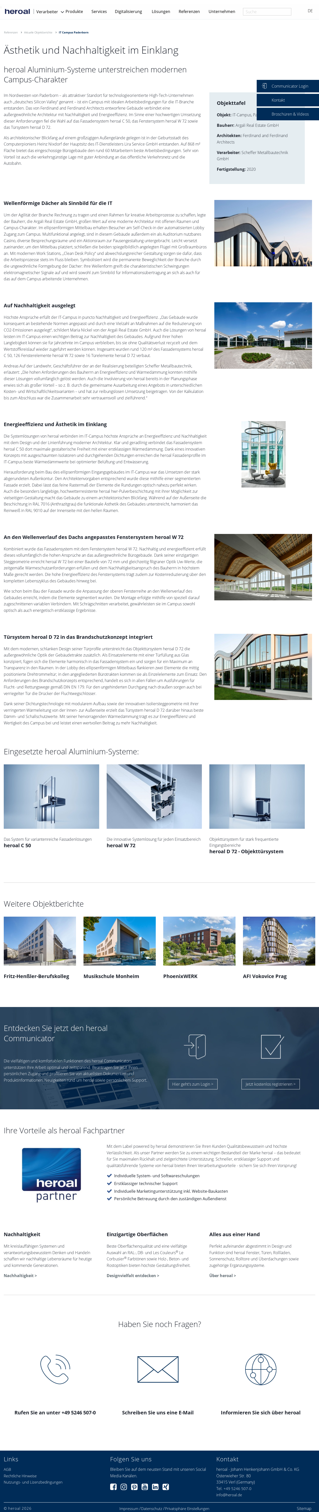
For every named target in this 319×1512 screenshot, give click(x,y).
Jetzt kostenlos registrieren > (271, 1084)
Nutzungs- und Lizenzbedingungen (33, 1482)
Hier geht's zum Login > (192, 1084)
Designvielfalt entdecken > (133, 1275)
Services (99, 11)
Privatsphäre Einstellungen (187, 1509)
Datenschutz (151, 1509)
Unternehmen (222, 11)
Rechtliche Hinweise (20, 1475)
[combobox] (267, 11)
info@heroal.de (229, 1494)
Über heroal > (222, 1275)
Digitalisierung (128, 11)
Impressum (128, 1509)
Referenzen (189, 11)
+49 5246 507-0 (237, 1488)
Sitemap (304, 1509)
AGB (7, 1469)
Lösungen (161, 11)
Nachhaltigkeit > (20, 1275)
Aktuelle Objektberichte (38, 32)
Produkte (74, 11)
